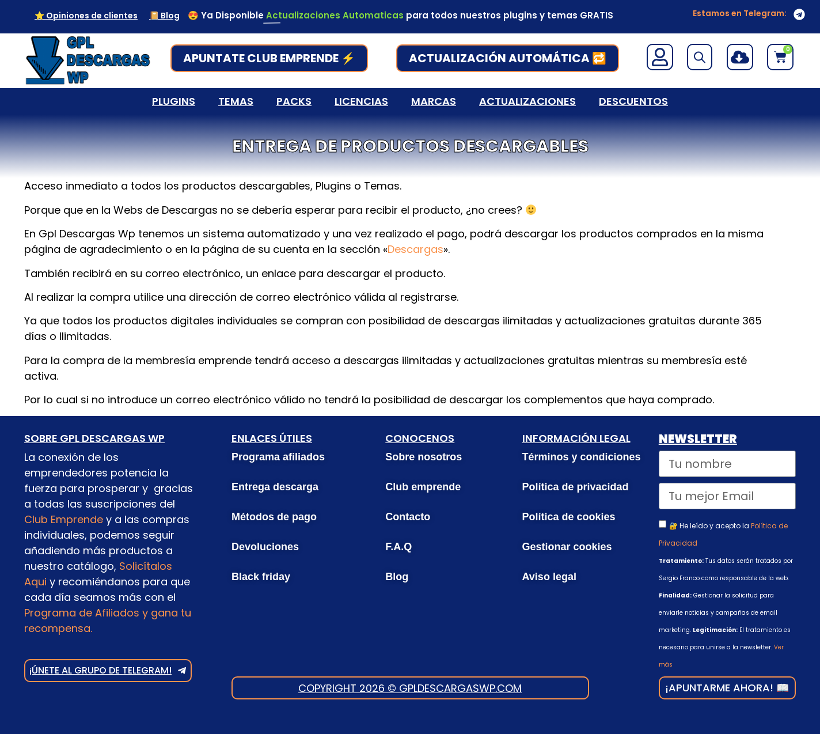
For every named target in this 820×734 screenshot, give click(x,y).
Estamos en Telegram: (740, 13)
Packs (294, 101)
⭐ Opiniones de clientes (86, 15)
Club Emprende (63, 519)
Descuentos (633, 101)
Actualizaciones (527, 101)
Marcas (433, 101)
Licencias (361, 101)
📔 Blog (164, 15)
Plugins (173, 101)
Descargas (415, 249)
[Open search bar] (699, 57)
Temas (235, 101)
